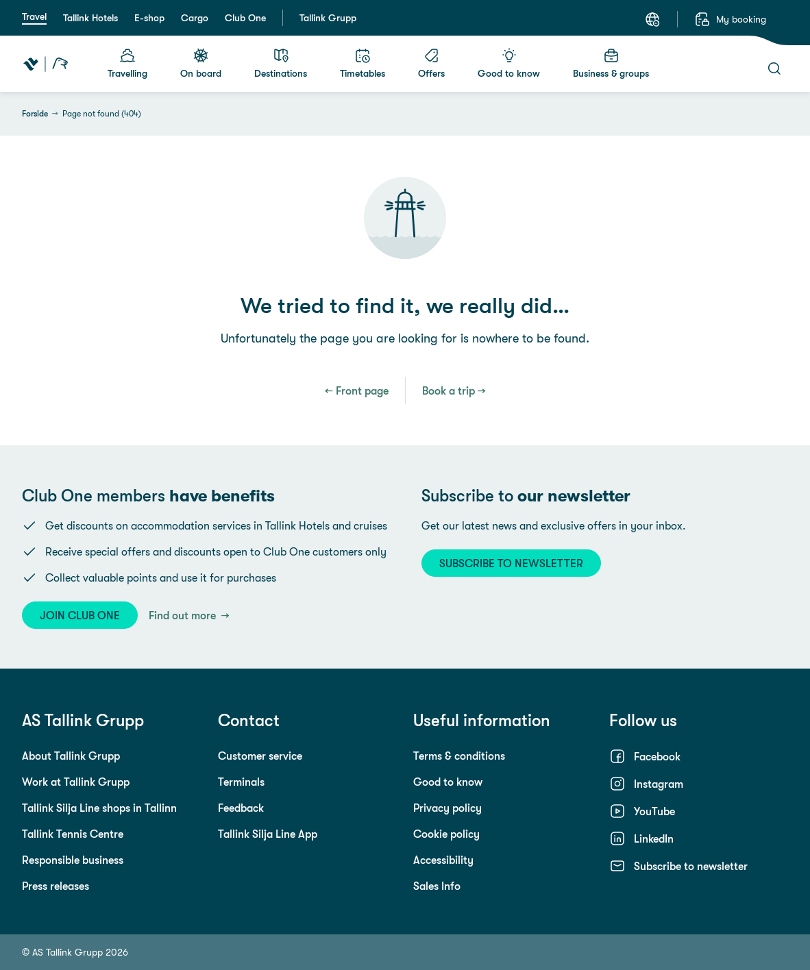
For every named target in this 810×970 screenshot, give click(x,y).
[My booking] (730, 19)
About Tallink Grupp (71, 755)
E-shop (149, 18)
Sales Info (437, 885)
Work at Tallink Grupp (76, 781)
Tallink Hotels (90, 18)
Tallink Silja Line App (267, 833)
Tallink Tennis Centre (72, 833)
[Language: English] (652, 19)
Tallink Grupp (327, 18)
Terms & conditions (459, 755)
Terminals (241, 781)
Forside (35, 114)
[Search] (774, 68)
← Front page (357, 390)
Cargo (194, 18)
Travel (34, 16)
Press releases (55, 885)
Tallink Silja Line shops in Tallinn (99, 807)
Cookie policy (446, 833)
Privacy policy (447, 807)
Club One (245, 18)
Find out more (184, 615)
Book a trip (448, 390)
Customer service (260, 755)
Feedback (241, 807)
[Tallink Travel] (45, 63)
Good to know (447, 781)
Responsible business (72, 859)
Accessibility (443, 859)
